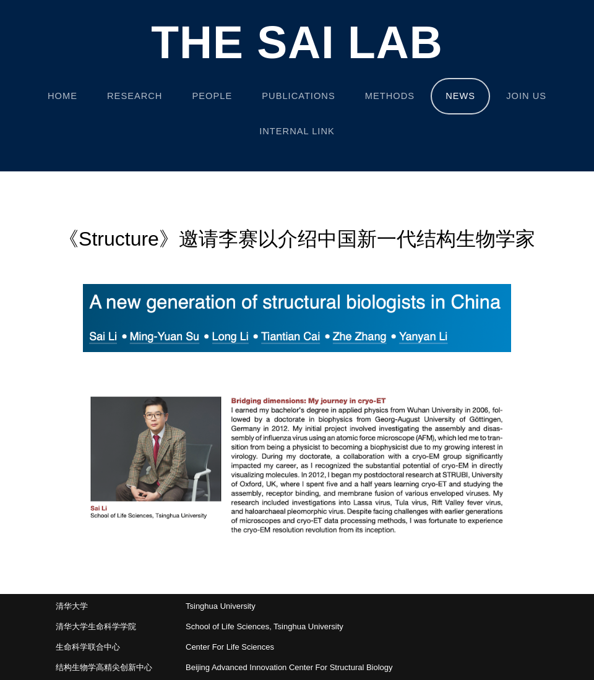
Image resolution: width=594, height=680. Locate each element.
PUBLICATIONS (298, 96)
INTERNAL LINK (297, 131)
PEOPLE (212, 96)
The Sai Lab (296, 43)
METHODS (390, 96)
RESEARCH (134, 96)
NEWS (460, 96)
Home (62, 96)
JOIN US (526, 96)
